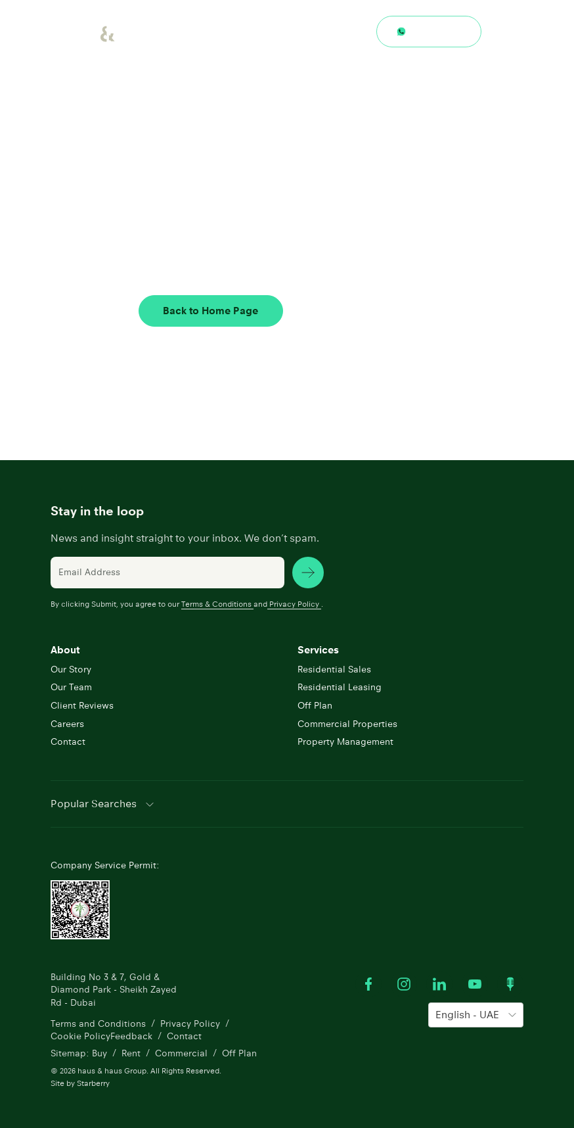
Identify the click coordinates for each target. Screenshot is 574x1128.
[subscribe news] (308, 570)
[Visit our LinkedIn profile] (439, 981)
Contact (364, 310)
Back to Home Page (209, 310)
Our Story (71, 666)
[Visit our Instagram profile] (404, 981)
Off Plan (315, 703)
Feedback (131, 1033)
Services (318, 647)
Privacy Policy (294, 601)
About (65, 647)
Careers (67, 721)
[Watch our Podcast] (510, 981)
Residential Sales (334, 666)
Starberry (93, 1082)
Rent (131, 1052)
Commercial (181, 1052)
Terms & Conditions (217, 601)
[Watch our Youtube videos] (475, 981)
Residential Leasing (340, 685)
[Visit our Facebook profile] (368, 981)
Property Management (345, 739)
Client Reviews (82, 703)
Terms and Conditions (98, 1021)
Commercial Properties (347, 721)
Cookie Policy (80, 1033)
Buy (99, 1052)
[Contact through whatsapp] (428, 31)
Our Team (71, 685)
